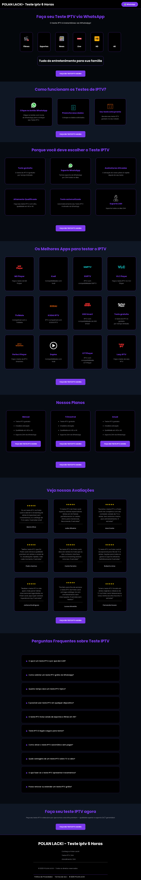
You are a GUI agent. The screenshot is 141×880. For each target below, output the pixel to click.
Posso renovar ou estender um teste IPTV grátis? (50, 787)
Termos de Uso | (61, 877)
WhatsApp (129, 4)
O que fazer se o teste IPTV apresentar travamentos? (52, 773)
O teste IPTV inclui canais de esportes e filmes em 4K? (52, 717)
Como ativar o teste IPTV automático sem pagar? (51, 745)
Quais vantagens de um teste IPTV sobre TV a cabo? (52, 759)
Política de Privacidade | (43, 877)
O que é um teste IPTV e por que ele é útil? (47, 661)
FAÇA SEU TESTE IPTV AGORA (70, 74)
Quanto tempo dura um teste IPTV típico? (47, 689)
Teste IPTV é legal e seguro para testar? (46, 731)
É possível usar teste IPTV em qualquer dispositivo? (51, 703)
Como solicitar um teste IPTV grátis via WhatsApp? (51, 675)
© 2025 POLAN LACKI (77, 877)
